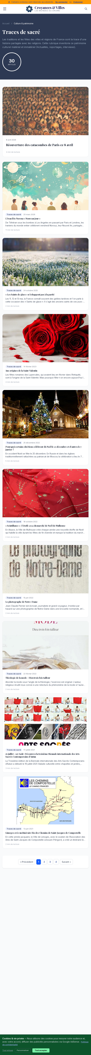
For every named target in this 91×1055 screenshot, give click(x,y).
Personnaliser (23, 1050)
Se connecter (61, 2)
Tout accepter (41, 1050)
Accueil (5, 23)
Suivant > (66, 862)
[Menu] (4, 8)
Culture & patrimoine (23, 23)
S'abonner (78, 2)
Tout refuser (7, 1050)
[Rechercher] (86, 8)
